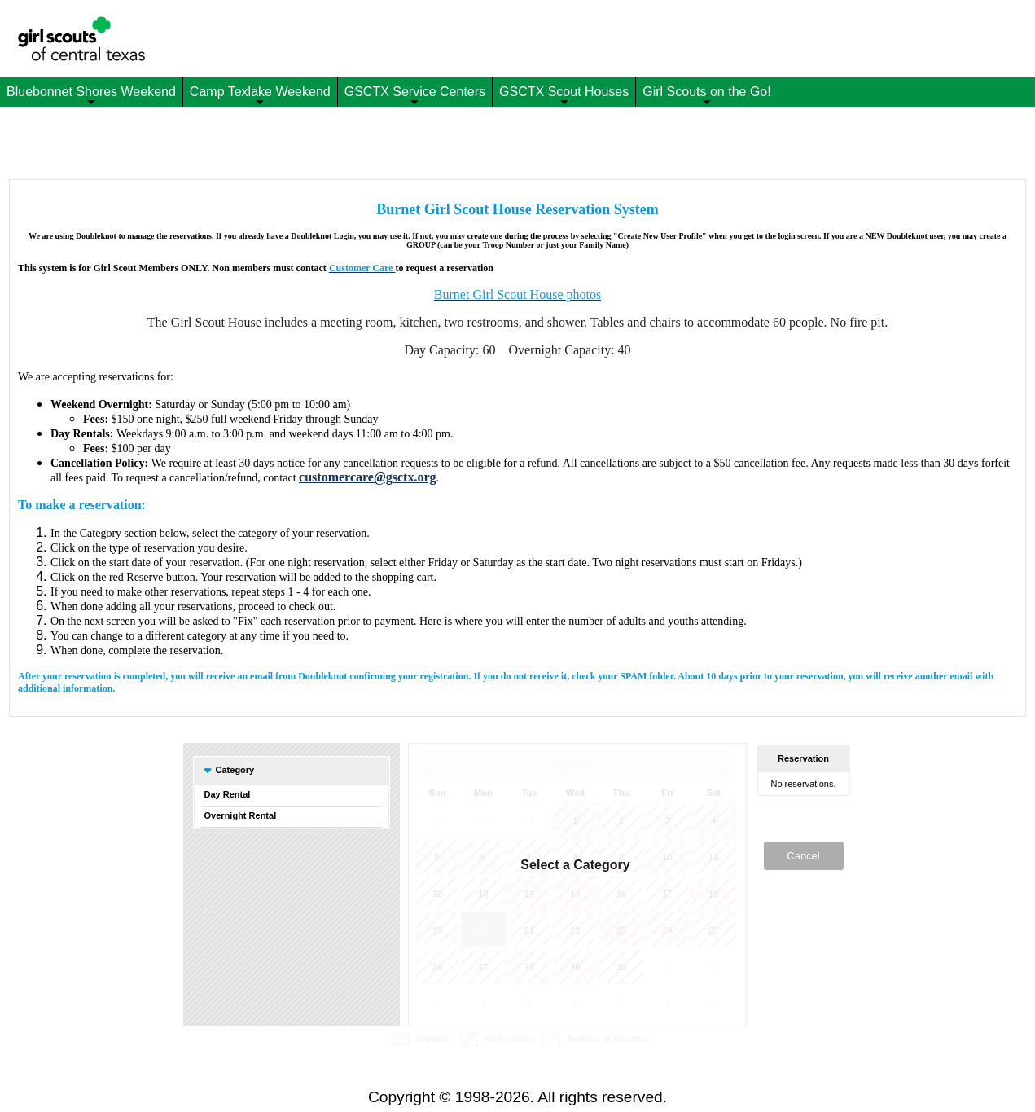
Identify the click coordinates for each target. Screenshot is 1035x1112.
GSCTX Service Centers (414, 96)
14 (529, 894)
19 (437, 930)
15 (575, 894)
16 (621, 894)
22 (575, 930)
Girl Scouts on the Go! (706, 96)
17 (667, 894)
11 (713, 857)
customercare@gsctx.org (367, 477)
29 (437, 820)
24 (667, 930)
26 (437, 967)
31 (529, 820)
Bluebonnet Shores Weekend (91, 96)
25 (713, 930)
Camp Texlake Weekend (260, 96)
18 (713, 894)
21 (529, 930)
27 (483, 967)
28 (529, 967)
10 (667, 857)
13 (483, 894)
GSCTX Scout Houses (564, 96)
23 (621, 930)
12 (437, 894)
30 (483, 820)
